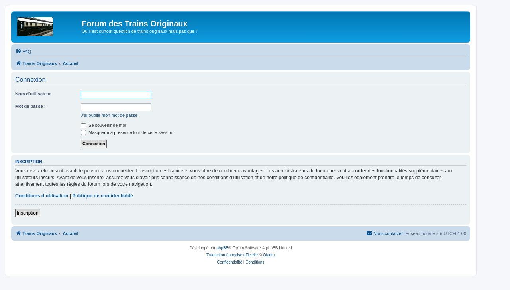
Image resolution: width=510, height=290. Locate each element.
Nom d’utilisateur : (34, 93)
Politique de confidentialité (102, 196)
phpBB (222, 248)
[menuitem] (23, 51)
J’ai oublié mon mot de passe (109, 115)
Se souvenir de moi (103, 125)
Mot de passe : (30, 106)
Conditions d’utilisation (41, 196)
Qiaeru (269, 255)
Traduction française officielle (232, 255)
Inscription (28, 213)
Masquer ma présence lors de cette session (127, 132)
